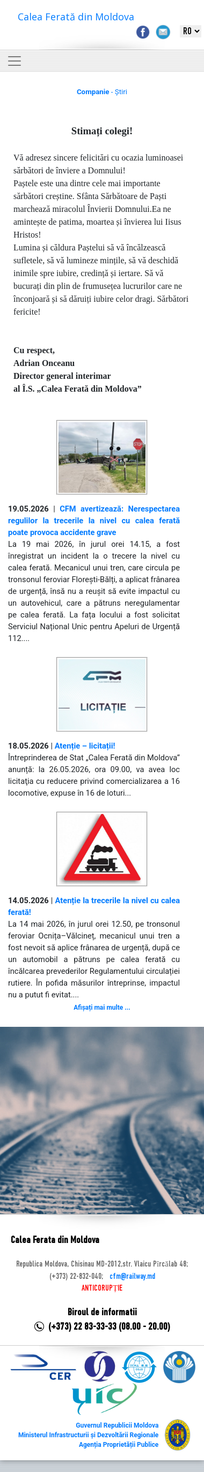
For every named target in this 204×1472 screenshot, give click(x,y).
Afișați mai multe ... (102, 1007)
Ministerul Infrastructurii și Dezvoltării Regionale (88, 1435)
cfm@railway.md (132, 1276)
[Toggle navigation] (14, 61)
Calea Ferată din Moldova (76, 16)
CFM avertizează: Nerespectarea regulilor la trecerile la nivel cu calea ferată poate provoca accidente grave (94, 520)
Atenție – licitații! (85, 746)
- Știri (102, 92)
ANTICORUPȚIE (102, 1288)
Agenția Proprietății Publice (118, 1444)
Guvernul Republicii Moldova (117, 1425)
